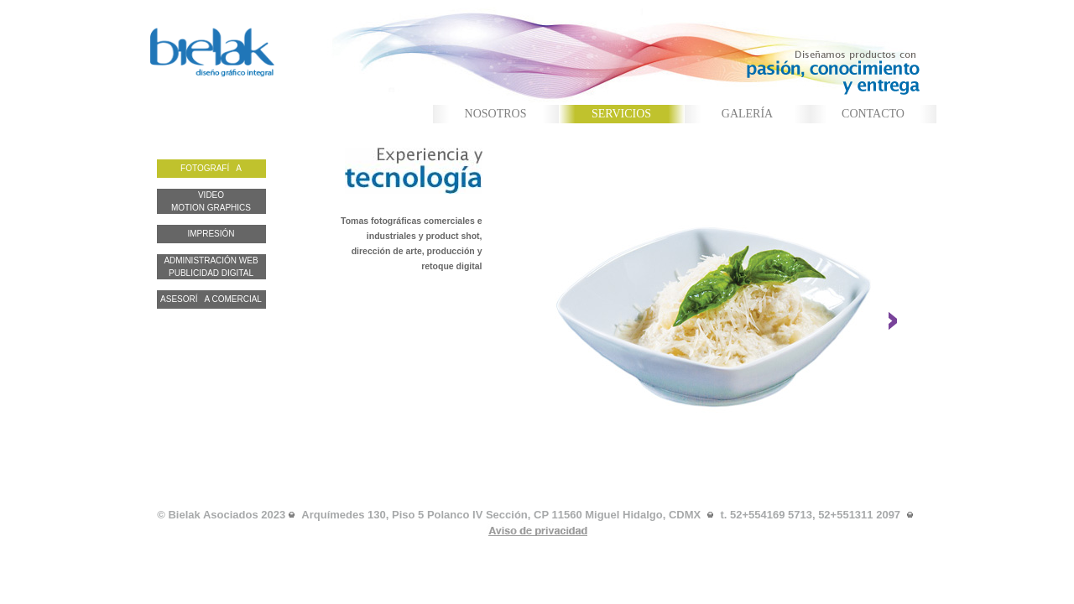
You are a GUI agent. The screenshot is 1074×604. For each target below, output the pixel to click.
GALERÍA (747, 113)
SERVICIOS (621, 113)
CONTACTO (873, 113)
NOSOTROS (496, 113)
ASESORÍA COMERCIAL (211, 299)
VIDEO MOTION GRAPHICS (211, 201)
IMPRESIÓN (210, 233)
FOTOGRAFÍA (211, 168)
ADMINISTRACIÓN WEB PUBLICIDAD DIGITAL (211, 267)
